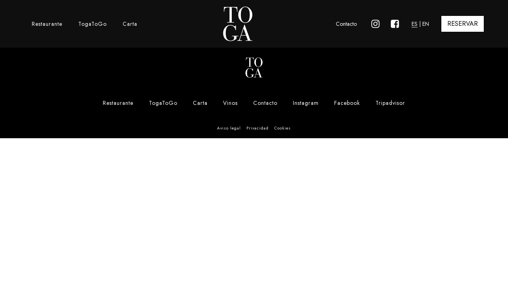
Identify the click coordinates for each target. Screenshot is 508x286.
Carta (130, 24)
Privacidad (257, 128)
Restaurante (47, 24)
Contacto (346, 24)
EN (425, 24)
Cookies (282, 128)
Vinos (230, 103)
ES (415, 24)
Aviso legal (229, 128)
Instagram (306, 103)
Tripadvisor (390, 103)
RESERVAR (462, 23)
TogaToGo (92, 24)
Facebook (347, 103)
